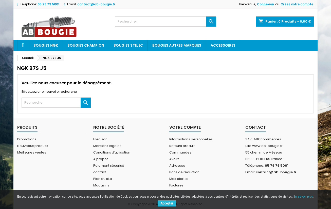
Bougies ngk (45, 45)
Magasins (101, 185)
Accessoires (223, 45)
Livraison (100, 139)
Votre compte (185, 127)
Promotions (26, 139)
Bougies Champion (85, 45)
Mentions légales (107, 145)
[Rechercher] (165, 21)
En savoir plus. (303, 196)
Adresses (177, 165)
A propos (100, 159)
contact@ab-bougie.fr (96, 4)
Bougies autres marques (176, 45)
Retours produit (182, 145)
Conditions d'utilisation (111, 152)
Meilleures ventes (31, 152)
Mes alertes (179, 178)
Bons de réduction (184, 172)
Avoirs (174, 159)
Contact (255, 127)
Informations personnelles (191, 139)
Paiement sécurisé (108, 165)
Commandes (180, 152)
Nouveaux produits (32, 145)
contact (99, 172)
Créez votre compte (297, 4)
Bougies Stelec (128, 45)
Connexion (265, 4)
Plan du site (102, 178)
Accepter (166, 203)
